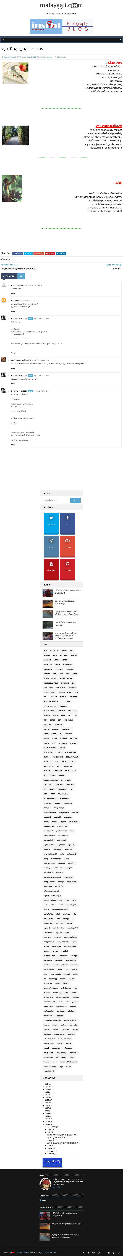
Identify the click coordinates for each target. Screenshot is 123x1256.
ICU (62, 701)
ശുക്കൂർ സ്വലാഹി (64, 1039)
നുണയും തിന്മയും (70, 937)
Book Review (67, 664)
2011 (47, 1116)
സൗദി (55, 1062)
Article (65, 660)
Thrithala (70, 785)
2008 (47, 1121)
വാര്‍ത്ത (54, 1025)
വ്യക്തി (75, 1030)
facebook (72, 688)
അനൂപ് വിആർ (59, 808)
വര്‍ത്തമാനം (48, 1016)
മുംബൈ (47, 993)
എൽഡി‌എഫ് (61, 840)
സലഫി (46, 1048)
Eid (73, 683)
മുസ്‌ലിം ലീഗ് (57, 993)
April (49, 1145)
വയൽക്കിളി (60, 1011)
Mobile (46, 743)
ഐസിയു (68, 849)
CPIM (54, 674)
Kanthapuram (49, 711)
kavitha (42, 57)
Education (65, 683)
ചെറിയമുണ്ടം (72, 905)
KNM (45, 720)
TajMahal (59, 785)
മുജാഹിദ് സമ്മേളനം (51, 988)
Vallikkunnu (63, 794)
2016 (47, 1105)
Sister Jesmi (66, 780)
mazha (46, 734)
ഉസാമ (71, 831)
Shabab (52, 775)
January (51, 1153)
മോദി (66, 993)
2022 (47, 1089)
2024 (47, 1084)
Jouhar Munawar (50, 706)
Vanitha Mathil (49, 798)
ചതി (45, 905)
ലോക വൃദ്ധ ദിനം (72, 1002)
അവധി (46, 822)
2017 (47, 1103)
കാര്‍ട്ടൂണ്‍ (68, 868)
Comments (61, 57)
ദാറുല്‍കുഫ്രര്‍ (72, 928)
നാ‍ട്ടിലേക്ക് (57, 937)
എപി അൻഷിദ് (48, 840)
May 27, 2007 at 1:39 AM (41, 376)
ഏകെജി (71, 845)
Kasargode (72, 711)
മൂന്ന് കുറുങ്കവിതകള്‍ (56, 1137)
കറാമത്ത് (61, 863)
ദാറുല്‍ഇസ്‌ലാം (58, 928)
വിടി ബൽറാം (74, 1025)
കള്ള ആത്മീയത (49, 863)
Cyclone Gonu (71, 674)
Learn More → (58, 1187)
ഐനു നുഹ (57, 849)
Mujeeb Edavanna (50, 748)
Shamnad (61, 775)
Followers (51, 520)
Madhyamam (68, 720)
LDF (59, 720)
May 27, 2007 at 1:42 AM (41, 391)
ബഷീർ (46, 965)
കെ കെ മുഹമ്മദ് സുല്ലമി (52, 877)
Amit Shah (64, 655)
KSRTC (52, 720)
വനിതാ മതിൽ (48, 1011)
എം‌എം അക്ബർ (49, 835)
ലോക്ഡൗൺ (48, 1006)
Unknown (15, 301)
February (51, 1151)
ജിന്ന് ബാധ (66, 914)
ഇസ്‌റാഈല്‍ (48, 831)
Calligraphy (48, 669)
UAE (71, 789)
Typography (62, 789)
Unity (53, 794)
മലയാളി (66, 974)
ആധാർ (54, 822)
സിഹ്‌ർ (72, 1057)
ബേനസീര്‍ (74, 965)
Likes (68, 520)
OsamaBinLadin (70, 752)
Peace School (58, 757)
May (49, 1132)
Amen (55, 655)
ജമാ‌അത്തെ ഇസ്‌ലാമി (59, 909)
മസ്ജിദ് (75, 974)
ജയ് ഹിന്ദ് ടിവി (48, 914)
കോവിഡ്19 (59, 886)
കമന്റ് (46, 859)
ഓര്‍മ (62, 854)
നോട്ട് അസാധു (49, 942)
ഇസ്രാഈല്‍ (62, 826)
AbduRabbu (54, 651)
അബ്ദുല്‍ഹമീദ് (64, 812)
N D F (59, 752)
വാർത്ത (63, 1025)
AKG (71, 651)
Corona (70, 669)
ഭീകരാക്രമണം (49, 969)
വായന (46, 1025)
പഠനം (74, 942)
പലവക (46, 946)
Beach (57, 664)
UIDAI (46, 794)
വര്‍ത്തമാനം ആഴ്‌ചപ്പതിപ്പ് (52, 1020)
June (50, 1129)
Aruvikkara (48, 664)
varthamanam (64, 798)
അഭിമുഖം (75, 812)
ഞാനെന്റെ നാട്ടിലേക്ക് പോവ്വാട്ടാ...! (64, 602)
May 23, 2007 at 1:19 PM (34, 285)
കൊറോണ (48, 886)
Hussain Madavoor (51, 701)
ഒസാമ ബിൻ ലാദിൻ (50, 854)
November (52, 1127)
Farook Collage (50, 692)
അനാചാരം (68, 803)
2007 (47, 1124)
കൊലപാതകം (72, 882)
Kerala (55, 715)
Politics (65, 762)
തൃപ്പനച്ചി (47, 928)
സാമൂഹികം (56, 1048)
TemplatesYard (23, 1253)
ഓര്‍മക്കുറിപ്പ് (71, 854)
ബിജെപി (54, 965)
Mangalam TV (67, 729)
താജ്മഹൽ (47, 923)
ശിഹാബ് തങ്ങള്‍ (49, 1039)
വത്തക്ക (73, 1006)
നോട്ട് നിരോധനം (63, 942)
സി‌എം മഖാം (68, 1048)
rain (59, 766)
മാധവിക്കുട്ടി (53, 979)
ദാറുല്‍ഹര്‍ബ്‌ (48, 932)
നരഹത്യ (47, 937)
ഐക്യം (47, 849)
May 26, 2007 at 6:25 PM (41, 360)
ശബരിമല (47, 1034)
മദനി (45, 974)
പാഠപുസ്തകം (56, 946)
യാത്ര (74, 993)
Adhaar (64, 651)
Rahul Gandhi (49, 766)
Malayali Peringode (19, 318)
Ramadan (47, 771)
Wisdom (57, 803)
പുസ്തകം (55, 951)
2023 (47, 1086)
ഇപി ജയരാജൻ (49, 826)
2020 (47, 1094)
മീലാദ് (57, 983)
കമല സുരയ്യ (56, 859)
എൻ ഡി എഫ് (62, 835)
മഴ (45, 979)
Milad (54, 738)
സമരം (68, 1043)
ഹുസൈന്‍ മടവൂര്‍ (50, 1066)
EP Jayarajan (60, 688)
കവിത (66, 859)
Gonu (46, 697)
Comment (60, 669)
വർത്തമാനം (60, 1016)
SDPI (74, 771)
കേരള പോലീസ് (49, 882)
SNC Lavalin (48, 785)
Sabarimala (58, 771)
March (50, 1148)
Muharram (63, 743)
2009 (47, 1119)
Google (54, 697)
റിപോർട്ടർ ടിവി (49, 1071)
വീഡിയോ (65, 1030)
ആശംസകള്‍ (73, 822)
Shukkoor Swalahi (51, 780)
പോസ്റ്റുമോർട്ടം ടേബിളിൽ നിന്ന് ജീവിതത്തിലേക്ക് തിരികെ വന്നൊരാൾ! (65, 635)
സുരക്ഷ (46, 1062)
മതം (67, 969)
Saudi (67, 771)
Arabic (56, 660)
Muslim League (49, 752)
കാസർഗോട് (48, 872)
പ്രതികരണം (63, 956)
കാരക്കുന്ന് (58, 868)
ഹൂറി (61, 1066)
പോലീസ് (65, 951)
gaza (76, 692)
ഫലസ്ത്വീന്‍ (48, 960)
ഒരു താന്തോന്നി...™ (18, 285)
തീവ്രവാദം (58, 923)
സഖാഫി (60, 1043)
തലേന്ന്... (51, 1140)
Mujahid (73, 743)
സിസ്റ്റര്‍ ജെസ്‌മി (61, 1057)
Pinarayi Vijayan (72, 757)
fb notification (65, 692)
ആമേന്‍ (63, 822)
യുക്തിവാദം (48, 997)
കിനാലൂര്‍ (59, 872)
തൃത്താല (69, 923)
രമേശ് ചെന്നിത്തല (62, 997)
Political (54, 762)
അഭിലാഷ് (47, 817)
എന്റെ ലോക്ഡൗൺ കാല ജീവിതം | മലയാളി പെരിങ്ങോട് (67, 612)
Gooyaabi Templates (49, 1253)
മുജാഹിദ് (66, 983)
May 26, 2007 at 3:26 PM (41, 318)
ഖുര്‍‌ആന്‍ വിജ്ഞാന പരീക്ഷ (53, 900)
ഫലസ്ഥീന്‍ (58, 960)
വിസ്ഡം (56, 1030)
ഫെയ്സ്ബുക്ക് (70, 960)
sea (45, 775)
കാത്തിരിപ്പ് (71, 863)
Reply (13, 293)
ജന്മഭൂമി (46, 909)
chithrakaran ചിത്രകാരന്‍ (22, 360)
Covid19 (47, 674)
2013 (47, 1113)
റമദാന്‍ (68, 1066)
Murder (62, 748)
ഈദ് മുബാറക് (61, 831)
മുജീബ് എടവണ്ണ (66, 988)
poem (46, 762)
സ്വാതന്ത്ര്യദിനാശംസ (68, 1062)
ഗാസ (74, 900)
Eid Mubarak (48, 688)
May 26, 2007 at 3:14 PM (28, 301)
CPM (61, 674)
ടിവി (75, 914)
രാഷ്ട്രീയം (75, 997)
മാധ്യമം (63, 979)
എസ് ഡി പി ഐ (49, 845)
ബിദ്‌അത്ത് (64, 965)
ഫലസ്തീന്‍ (74, 956)
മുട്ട (76, 988)
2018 (47, 1100)
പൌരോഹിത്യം (49, 956)
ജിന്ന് (58, 914)
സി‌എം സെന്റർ (61, 1053)
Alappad (47, 655)
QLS (73, 762)
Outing (46, 757)
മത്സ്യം (74, 969)
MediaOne (68, 734)
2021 (47, 1092)
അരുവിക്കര (68, 817)
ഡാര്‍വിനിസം (48, 919)
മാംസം (71, 979)
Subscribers (51, 565)
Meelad (46, 738)
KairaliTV (63, 706)
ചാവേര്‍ (61, 905)
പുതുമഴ (46, 951)
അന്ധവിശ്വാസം (50, 812)
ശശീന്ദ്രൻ (71, 1034)
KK (76, 715)
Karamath (61, 711)
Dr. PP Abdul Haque (51, 683)
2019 (47, 1097)
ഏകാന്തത (61, 845)
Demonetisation (50, 678)
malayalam (50, 57)
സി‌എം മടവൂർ (48, 1053)
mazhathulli (57, 734)
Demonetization (66, 678)
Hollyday (73, 697)
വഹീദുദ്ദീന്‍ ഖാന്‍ (69, 1020)
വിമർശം (46, 1030)
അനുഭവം (47, 808)
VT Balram (47, 803)
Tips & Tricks (49, 789)
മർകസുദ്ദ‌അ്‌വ (56, 974)
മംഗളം (60, 969)
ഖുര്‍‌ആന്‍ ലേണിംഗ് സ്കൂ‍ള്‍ (52, 896)
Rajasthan (68, 766)
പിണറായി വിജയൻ (70, 946)
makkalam (47, 725)
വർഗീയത (71, 1011)
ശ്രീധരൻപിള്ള (49, 1043)
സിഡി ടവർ (73, 1053)
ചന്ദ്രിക (53, 905)
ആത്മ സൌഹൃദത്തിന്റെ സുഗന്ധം (62, 1135)
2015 (47, 1108)
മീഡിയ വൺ (48, 983)
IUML (68, 701)
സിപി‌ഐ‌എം (48, 1057)
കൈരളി (61, 882)
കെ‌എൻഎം (68, 877)
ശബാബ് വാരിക (59, 1034)
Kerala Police (66, 715)
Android (74, 655)
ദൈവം (67, 932)
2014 (45, 651)
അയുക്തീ (57, 817)
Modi (54, 743)
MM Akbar (73, 738)
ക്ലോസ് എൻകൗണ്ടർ (51, 891)
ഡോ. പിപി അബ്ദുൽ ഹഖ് (64, 919)
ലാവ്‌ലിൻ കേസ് (49, 1002)
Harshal (63, 697)
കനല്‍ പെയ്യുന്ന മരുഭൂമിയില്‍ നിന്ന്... (63, 1143)
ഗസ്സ (67, 900)
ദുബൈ (58, 932)
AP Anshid (47, 660)
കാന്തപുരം (47, 868)
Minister (63, 738)
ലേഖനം (60, 1002)
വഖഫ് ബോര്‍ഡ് (61, 1006)
